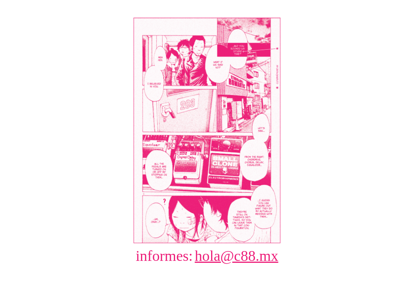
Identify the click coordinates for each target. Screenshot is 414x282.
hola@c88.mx (236, 256)
